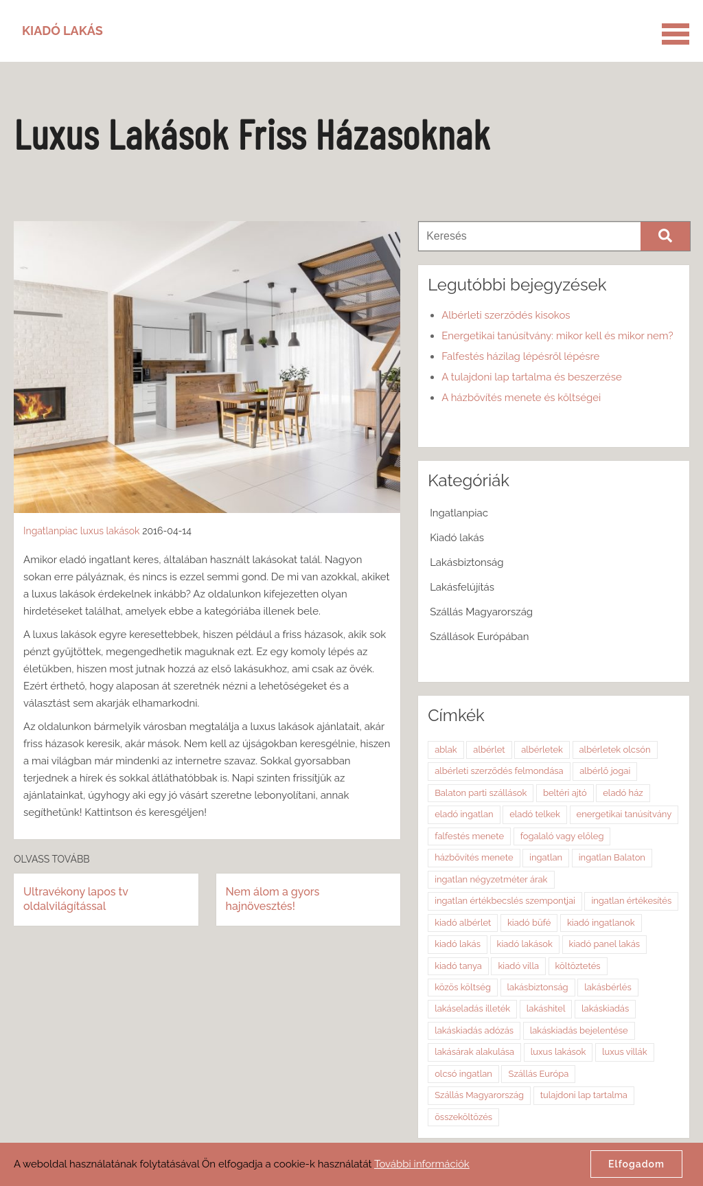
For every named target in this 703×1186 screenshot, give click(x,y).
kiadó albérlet (463, 922)
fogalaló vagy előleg (562, 836)
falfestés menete (469, 836)
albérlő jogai (604, 771)
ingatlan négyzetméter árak (491, 879)
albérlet (489, 749)
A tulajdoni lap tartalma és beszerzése (531, 377)
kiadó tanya (458, 966)
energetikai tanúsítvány (624, 814)
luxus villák (624, 1052)
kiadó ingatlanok (601, 922)
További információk (422, 1164)
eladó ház (623, 793)
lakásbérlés (608, 987)
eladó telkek (534, 814)
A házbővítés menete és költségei (521, 397)
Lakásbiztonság (466, 562)
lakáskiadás (605, 1008)
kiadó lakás (458, 944)
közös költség (463, 987)
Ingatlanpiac (50, 530)
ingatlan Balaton (612, 857)
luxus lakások (110, 530)
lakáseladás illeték (472, 1008)
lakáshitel (546, 1008)
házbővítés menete (474, 857)
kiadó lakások (525, 944)
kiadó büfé (529, 922)
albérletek (542, 749)
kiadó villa (518, 966)
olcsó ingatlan (463, 1074)
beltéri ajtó (565, 793)
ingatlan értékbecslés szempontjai (505, 901)
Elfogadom (636, 1164)
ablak (446, 749)
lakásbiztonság (537, 987)
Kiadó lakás (457, 538)
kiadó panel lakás (605, 944)
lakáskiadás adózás (474, 1030)
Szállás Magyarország (481, 612)
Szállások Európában (479, 636)
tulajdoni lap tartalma (583, 1095)
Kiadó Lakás (62, 30)
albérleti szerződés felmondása (499, 771)
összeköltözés (463, 1117)
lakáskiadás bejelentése (579, 1030)
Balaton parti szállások (481, 793)
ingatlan (545, 857)
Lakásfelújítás (462, 587)
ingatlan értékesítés (631, 901)
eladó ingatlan (464, 814)
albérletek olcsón (615, 749)
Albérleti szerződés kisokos (505, 315)
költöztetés (578, 966)
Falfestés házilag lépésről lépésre (520, 356)
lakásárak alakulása (474, 1052)
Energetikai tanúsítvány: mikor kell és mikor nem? (557, 336)
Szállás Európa (538, 1074)
